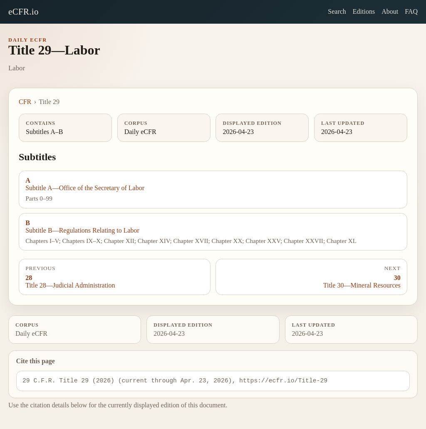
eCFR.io (23, 11)
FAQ (411, 11)
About (389, 11)
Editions (364, 11)
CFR (25, 101)
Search (337, 11)
